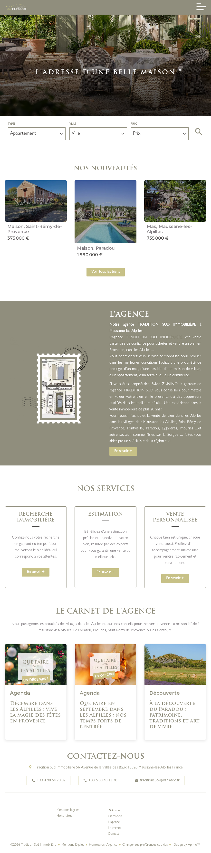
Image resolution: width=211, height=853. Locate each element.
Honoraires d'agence (103, 845)
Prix (134, 124)
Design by (187, 845)
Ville (72, 124)
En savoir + (123, 451)
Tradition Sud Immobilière (55, 768)
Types (12, 124)
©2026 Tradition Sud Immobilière (33, 845)
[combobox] (36, 134)
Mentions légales (72, 845)
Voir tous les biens (105, 272)
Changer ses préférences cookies (145, 845)
